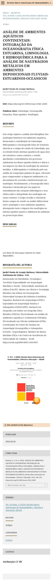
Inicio (6, 13)
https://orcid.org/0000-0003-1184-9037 (16, 95)
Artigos (9, 540)
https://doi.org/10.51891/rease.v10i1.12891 (27, 104)
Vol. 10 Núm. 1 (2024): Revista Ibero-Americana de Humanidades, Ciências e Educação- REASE (25, 17)
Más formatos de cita (16, 485)
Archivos (15, 13)
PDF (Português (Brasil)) (20, 425)
